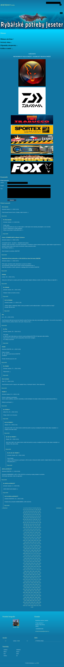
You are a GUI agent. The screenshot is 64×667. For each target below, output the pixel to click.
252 (37, 563)
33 (32, 513)
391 (26, 599)
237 (32, 560)
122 (37, 530)
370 (40, 592)
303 (35, 576)
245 (36, 561)
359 (28, 591)
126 (31, 532)
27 (37, 511)
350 (39, 587)
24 (31, 511)
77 (35, 521)
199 (35, 550)
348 (33, 587)
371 (25, 594)
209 (26, 553)
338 (24, 586)
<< (5, 641)
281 (28, 571)
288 (29, 573)
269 (31, 568)
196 (26, 550)
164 (28, 542)
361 (33, 591)
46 (23, 516)
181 (39, 545)
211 (32, 553)
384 (25, 597)
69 (36, 519)
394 (35, 599)
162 (40, 540)
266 (40, 566)
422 (40, 605)
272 (39, 568)
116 (39, 529)
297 (36, 574)
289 (32, 573)
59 (33, 517)
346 (28, 587)
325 (24, 582)
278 (37, 569)
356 (37, 589)
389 (39, 597)
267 (25, 568)
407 (35, 602)
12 (23, 509)
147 (35, 537)
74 (28, 521)
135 (37, 534)
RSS (38, 663)
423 (32, 607)
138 (28, 535)
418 (29, 605)
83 (29, 522)
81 (25, 522)
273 (24, 569)
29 (23, 513)
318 (40, 579)
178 (31, 545)
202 (25, 552)
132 (29, 534)
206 (36, 552)
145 (29, 537)
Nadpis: (2, 185)
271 (36, 568)
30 (25, 513)
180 (36, 545)
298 (39, 574)
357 (40, 589)
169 (24, 543)
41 (31, 514)
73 (26, 521)
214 (40, 553)
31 (27, 513)
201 (40, 550)
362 (36, 591)
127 (33, 532)
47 (25, 516)
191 (31, 548)
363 (39, 591)
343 (37, 586)
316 (35, 579)
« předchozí (5, 508)
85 (34, 522)
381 (35, 595)
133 (32, 534)
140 (33, 535)
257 (33, 565)
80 (23, 522)
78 (37, 521)
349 (36, 587)
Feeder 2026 (16, 627)
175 (40, 543)
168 (39, 542)
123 (40, 530)
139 (31, 535)
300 (26, 576)
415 (39, 604)
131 (26, 534)
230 (31, 558)
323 (36, 581)
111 (25, 529)
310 (36, 578)
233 (39, 558)
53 (38, 516)
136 (40, 534)
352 (26, 589)
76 (33, 521)
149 (40, 537)
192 (33, 548)
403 (24, 602)
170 (26, 543)
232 (36, 558)
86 (36, 522)
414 (36, 604)
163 (25, 542)
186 (35, 547)
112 (28, 529)
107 (32, 527)
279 (40, 569)
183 (26, 547)
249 (29, 563)
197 (29, 550)
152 (31, 539)
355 (35, 589)
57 (28, 517)
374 (33, 594)
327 (29, 582)
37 (40, 513)
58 (31, 517)
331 (40, 582)
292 (40, 573)
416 (24, 605)
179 (33, 545)
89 (24, 524)
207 (39, 552)
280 (25, 571)
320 (28, 581)
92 (31, 524)
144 (26, 537)
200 (37, 550)
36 (38, 513)
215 (25, 555)
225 (35, 556)
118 (26, 530)
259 (39, 565)
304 (37, 576)
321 (31, 581)
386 (31, 597)
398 (28, 600)
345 (25, 587)
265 (37, 566)
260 (24, 566)
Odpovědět (4, 216)
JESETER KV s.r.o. (7, 5)
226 (37, 556)
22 (26, 511)
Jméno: (2, 182)
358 (25, 591)
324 (39, 581)
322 (33, 581)
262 (29, 566)
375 (36, 594)
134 (35, 534)
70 (38, 519)
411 (28, 604)
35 (36, 513)
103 (39, 526)
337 (39, 584)
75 (31, 521)
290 (35, 573)
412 (31, 604)
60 (35, 517)
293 (25, 574)
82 (27, 522)
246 (39, 561)
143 (24, 537)
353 (29, 589)
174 (37, 543)
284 (36, 571)
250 (32, 563)
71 (40, 519)
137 (25, 535)
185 (32, 547)
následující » (59, 508)
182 (24, 547)
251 (35, 563)
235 (26, 560)
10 (37, 508)
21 (24, 511)
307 (28, 578)
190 (28, 548)
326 (26, 582)
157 (26, 540)
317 (37, 579)
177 (28, 545)
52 (36, 516)
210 (29, 553)
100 (31, 526)
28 (39, 511)
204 (31, 552)
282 (31, 571)
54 (40, 516)
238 (35, 560)
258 (36, 565)
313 (26, 579)
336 (36, 584)
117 (24, 530)
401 (36, 600)
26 (35, 511)
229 (28, 558)
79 (39, 521)
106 (29, 527)
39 (26, 514)
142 (39, 535)
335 (33, 584)
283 (33, 571)
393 (32, 599)
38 (24, 514)
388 (36, 597)
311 (39, 578)
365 (26, 592)
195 (24, 550)
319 (25, 581)
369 (37, 592)
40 (28, 514)
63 (23, 519)
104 (24, 527)
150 (25, 539)
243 (31, 561)
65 (27, 519)
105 (26, 527)
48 (27, 516)
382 (37, 595)
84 (32, 522)
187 (37, 547)
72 (24, 521)
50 (32, 516)
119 (29, 530)
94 (35, 524)
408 (37, 602)
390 (24, 599)
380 (32, 595)
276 (32, 569)
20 (40, 509)
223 (29, 556)
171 (29, 543)
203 (28, 552)
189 (25, 548)
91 (28, 524)
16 (32, 509)
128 (36, 532)
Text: (1, 188)
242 (28, 561)
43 (35, 514)
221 (24, 556)
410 (25, 604)
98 (26, 526)
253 (40, 563)
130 (24, 534)
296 (33, 574)
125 (28, 532)
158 (29, 540)
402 (39, 600)
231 (33, 558)
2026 (18, 641)
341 (32, 586)
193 (36, 548)
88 (40, 522)
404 (26, 602)
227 (40, 556)
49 (29, 516)
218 (33, 555)
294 (28, 574)
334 (31, 584)
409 (40, 602)
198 (32, 550)
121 (35, 530)
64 (25, 519)
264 (35, 566)
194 (39, 548)
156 (24, 540)
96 (39, 524)
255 (28, 565)
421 (37, 605)
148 (37, 537)
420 (35, 605)
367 (32, 592)
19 (38, 509)
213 (37, 553)
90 (26, 524)
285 (39, 571)
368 (35, 592)
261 (26, 566)
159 (32, 540)
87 (38, 522)
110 (40, 527)
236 (29, 560)
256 (31, 565)
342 (35, 586)
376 (39, 594)
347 (31, 587)
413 (33, 604)
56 (26, 517)
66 (29, 519)
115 (36, 529)
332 (25, 584)
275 (29, 569)
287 (26, 573)
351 (24, 589)
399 (31, 600)
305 (40, 576)
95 (37, 524)
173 (35, 543)
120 (32, 530)
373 (31, 594)
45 (39, 514)
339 (26, 586)
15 (29, 509)
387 (33, 597)
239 (37, 560)
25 (33, 511)
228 (25, 558)
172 (32, 543)
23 (28, 511)
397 (25, 600)
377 (24, 595)
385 (28, 597)
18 (36, 509)
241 (25, 561)
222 (26, 556)
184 (29, 547)
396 (40, 599)
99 (28, 526)
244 (33, 561)
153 (33, 539)
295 (31, 574)
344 (40, 586)
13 (25, 509)
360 (31, 591)
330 (37, 582)
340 (29, 586)
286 (24, 573)
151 (28, 539)
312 (24, 579)
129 (39, 532)
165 (31, 542)
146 (32, 537)
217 (31, 555)
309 (33, 578)
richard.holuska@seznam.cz (42, 631)
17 (34, 509)
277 (35, 569)
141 (36, 535)
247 (24, 563)
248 (26, 563)
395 (37, 599)
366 (29, 592)
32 (29, 513)
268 (28, 568)
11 (39, 508)
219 (36, 555)
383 (40, 595)
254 (25, 565)
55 (24, 517)
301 (29, 576)
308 (31, 578)
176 (25, 545)
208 (24, 553)
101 (33, 526)
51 (34, 516)
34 (34, 513)
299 (24, 576)
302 (32, 576)
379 (29, 595)
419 (32, 605)
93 (33, 524)
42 (33, 514)
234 (24, 560)
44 (37, 514)
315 (32, 579)
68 (34, 519)
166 (33, 542)
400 (33, 600)
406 (32, 602)
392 (29, 599)
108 (35, 527)
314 (29, 579)
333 (28, 584)
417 (26, 605)
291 (37, 573)
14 (27, 509)
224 (32, 556)
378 (26, 595)
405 (29, 602)
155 (39, 539)
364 (24, 592)
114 (33, 529)
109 (37, 527)
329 (35, 582)
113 (31, 529)
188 (40, 547)
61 (37, 517)
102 (36, 526)
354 (32, 589)
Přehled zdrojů (39, 640)
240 (40, 560)
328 (32, 582)
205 (33, 552)
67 (32, 519)
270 (33, 568)
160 (35, 540)
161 (37, 540)
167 (36, 542)
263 (32, 566)
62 (39, 517)
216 (28, 555)
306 (25, 578)
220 (39, 555)
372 (28, 594)
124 (25, 532)
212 (35, 553)
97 (24, 526)
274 (26, 569)
